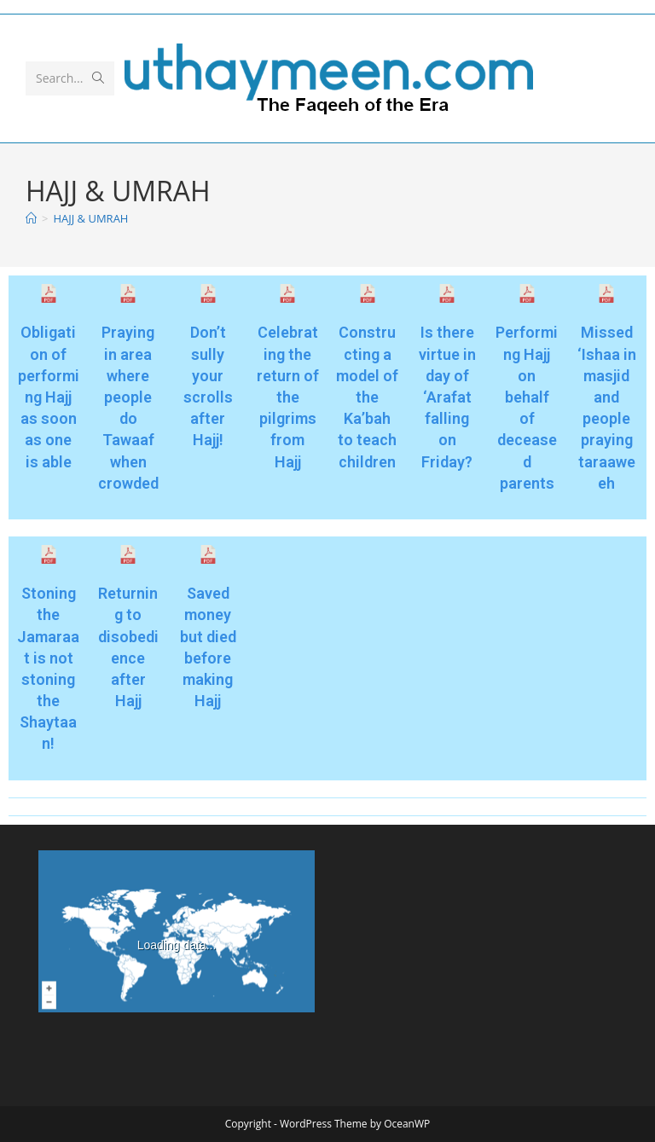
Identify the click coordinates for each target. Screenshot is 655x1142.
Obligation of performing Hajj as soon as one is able (48, 396)
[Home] (31, 218)
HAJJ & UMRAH (90, 218)
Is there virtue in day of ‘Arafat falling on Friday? (447, 396)
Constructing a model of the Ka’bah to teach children (367, 396)
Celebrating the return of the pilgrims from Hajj (288, 396)
